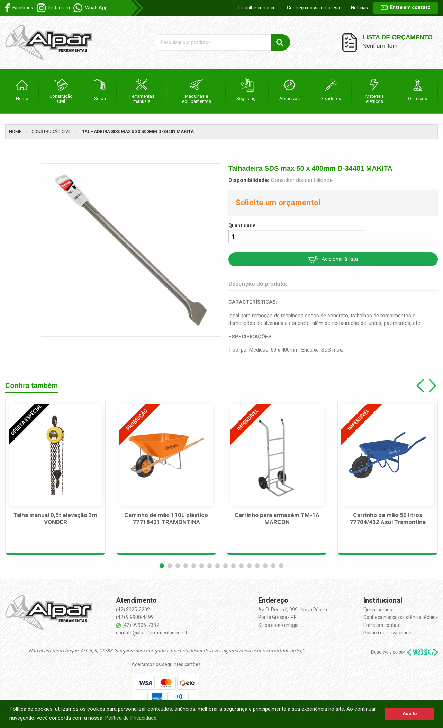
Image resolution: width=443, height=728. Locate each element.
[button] (161, 565)
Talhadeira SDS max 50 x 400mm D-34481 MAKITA (138, 131)
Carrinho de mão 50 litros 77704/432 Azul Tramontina (388, 519)
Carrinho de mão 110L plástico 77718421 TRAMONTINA (166, 519)
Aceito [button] (410, 713)
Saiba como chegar (278, 625)
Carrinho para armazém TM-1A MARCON (277, 519)
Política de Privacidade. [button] (131, 718)
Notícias (359, 7)
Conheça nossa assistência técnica (400, 617)
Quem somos (377, 609)
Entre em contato (406, 7)
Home (15, 131)
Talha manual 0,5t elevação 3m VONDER (55, 519)
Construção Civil (51, 131)
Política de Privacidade (387, 633)
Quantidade (241, 225)
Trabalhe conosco (256, 7)
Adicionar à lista (333, 259)
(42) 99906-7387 (140, 625)
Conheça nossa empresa (313, 7)
